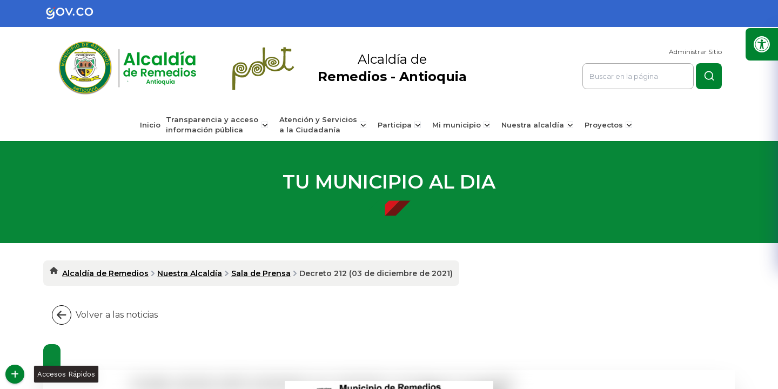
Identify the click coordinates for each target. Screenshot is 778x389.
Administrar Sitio (695, 52)
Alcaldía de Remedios (105, 273)
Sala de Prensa (261, 273)
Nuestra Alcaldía (189, 273)
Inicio (154, 124)
